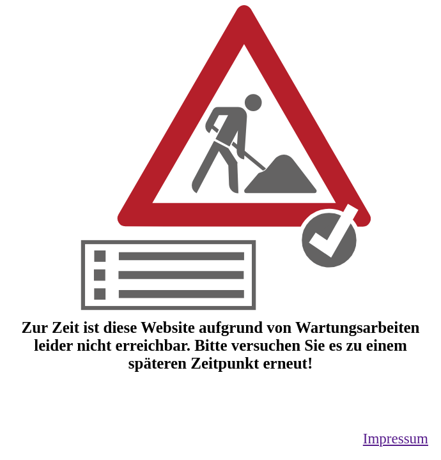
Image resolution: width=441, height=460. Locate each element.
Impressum (395, 439)
